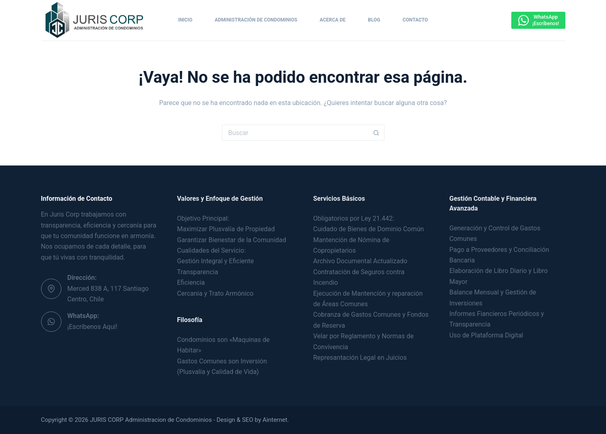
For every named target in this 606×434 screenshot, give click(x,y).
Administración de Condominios (256, 20)
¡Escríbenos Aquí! (92, 327)
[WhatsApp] (538, 20)
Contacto (415, 20)
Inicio (185, 20)
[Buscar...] (295, 133)
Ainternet (275, 419)
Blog (374, 20)
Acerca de (333, 20)
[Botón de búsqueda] (376, 133)
